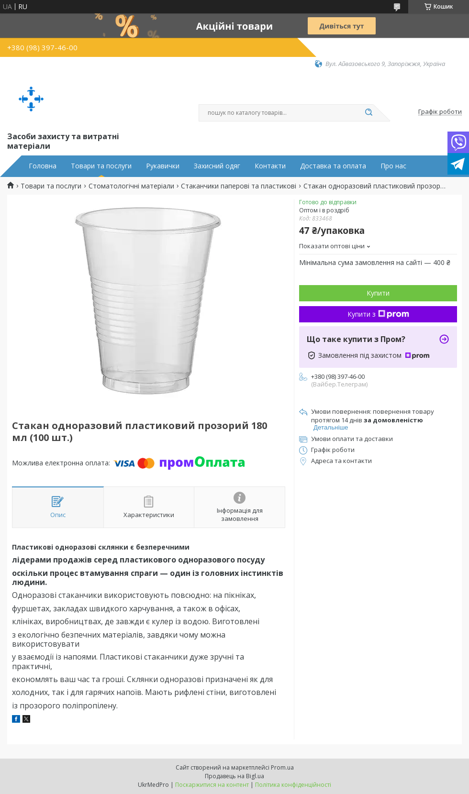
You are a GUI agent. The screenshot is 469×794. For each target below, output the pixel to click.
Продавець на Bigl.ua (234, 776)
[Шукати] (368, 112)
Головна (42, 166)
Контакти (270, 166)
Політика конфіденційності (293, 785)
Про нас (393, 166)
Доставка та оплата (333, 166)
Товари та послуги (101, 166)
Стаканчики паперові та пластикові (238, 186)
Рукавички (162, 166)
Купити (378, 293)
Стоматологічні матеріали (131, 186)
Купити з (378, 314)
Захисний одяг (217, 166)
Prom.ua (282, 767)
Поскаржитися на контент (212, 785)
